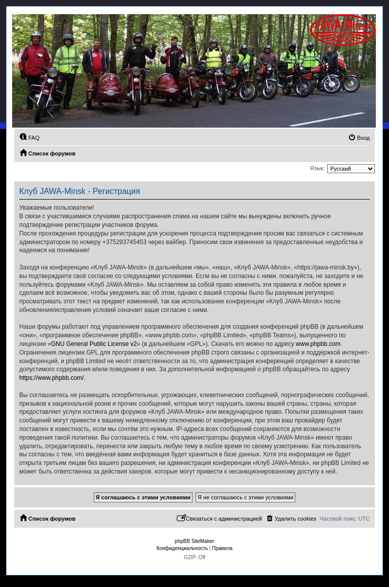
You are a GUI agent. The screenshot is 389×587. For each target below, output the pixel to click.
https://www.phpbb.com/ (51, 377)
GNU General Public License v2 (94, 343)
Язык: (317, 168)
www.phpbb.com (318, 343)
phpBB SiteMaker (194, 541)
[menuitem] (29, 138)
